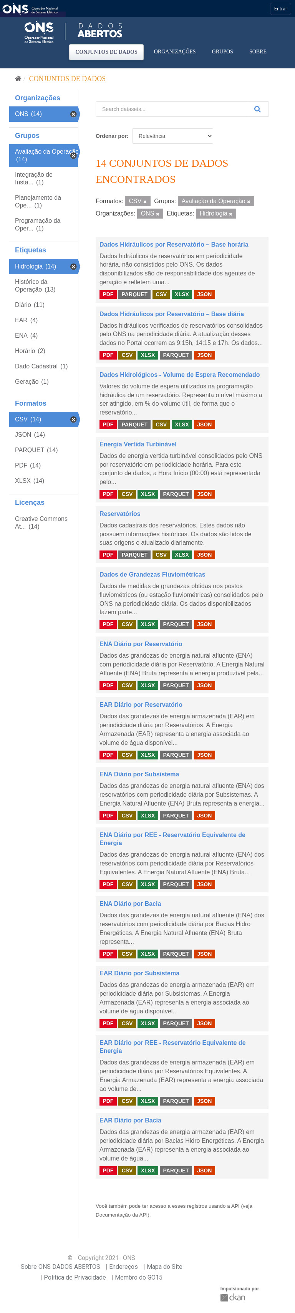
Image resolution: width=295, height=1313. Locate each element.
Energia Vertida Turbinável (138, 444)
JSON (204, 294)
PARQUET (135, 294)
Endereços (123, 1266)
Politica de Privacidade (75, 1277)
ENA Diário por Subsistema (139, 774)
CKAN (233, 1297)
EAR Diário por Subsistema (139, 973)
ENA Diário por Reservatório (140, 644)
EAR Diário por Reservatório (140, 704)
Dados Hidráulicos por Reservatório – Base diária (171, 314)
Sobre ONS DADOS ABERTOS (60, 1266)
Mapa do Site (164, 1266)
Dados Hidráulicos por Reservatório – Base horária (174, 244)
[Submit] (258, 109)
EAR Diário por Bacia (130, 1120)
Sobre (258, 52)
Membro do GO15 (138, 1277)
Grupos (222, 52)
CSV (161, 294)
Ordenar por (111, 136)
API (235, 1206)
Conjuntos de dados (106, 52)
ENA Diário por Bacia (130, 903)
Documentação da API (122, 1215)
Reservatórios (120, 514)
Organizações (175, 52)
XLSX (182, 294)
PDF (108, 294)
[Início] (18, 79)
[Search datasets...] (172, 109)
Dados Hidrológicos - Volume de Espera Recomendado (179, 374)
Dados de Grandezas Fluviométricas (152, 574)
